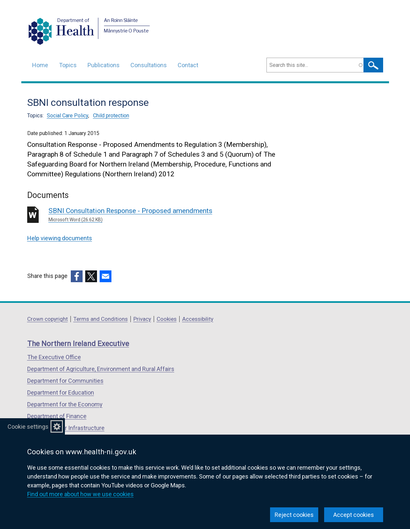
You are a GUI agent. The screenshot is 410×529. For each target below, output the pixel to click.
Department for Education (60, 392)
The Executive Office (54, 357)
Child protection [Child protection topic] (111, 115)
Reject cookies (294, 514)
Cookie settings (28, 426)
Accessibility (197, 319)
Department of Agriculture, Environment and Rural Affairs (100, 368)
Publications (104, 65)
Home (40, 65)
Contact (188, 65)
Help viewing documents (59, 238)
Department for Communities (65, 380)
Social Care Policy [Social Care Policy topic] (67, 115)
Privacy (142, 319)
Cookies (167, 319)
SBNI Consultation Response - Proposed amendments (143, 215)
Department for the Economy (65, 404)
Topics (68, 65)
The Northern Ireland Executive (78, 344)
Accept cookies (353, 514)
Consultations (148, 65)
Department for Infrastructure (66, 427)
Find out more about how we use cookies (80, 494)
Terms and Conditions (100, 319)
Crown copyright (47, 319)
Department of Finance (57, 416)
